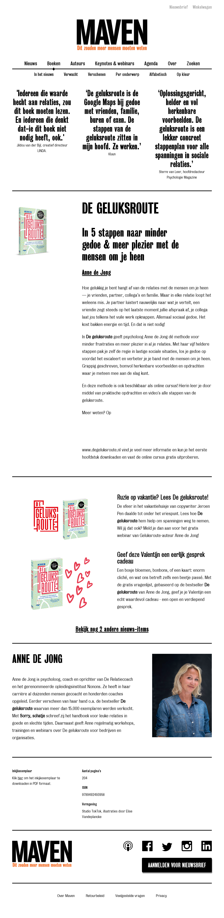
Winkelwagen (202, 7)
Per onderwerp (127, 74)
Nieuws (30, 63)
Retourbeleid (95, 895)
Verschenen (97, 74)
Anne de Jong (96, 272)
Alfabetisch (158, 74)
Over (172, 63)
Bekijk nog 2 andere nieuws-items (112, 629)
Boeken (53, 63)
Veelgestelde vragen (130, 895)
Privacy (161, 895)
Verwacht (71, 74)
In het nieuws (44, 74)
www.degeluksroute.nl (101, 450)
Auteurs (78, 63)
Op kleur (183, 74)
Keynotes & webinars (114, 63)
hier (20, 778)
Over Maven (66, 895)
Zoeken (193, 63)
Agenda (151, 63)
